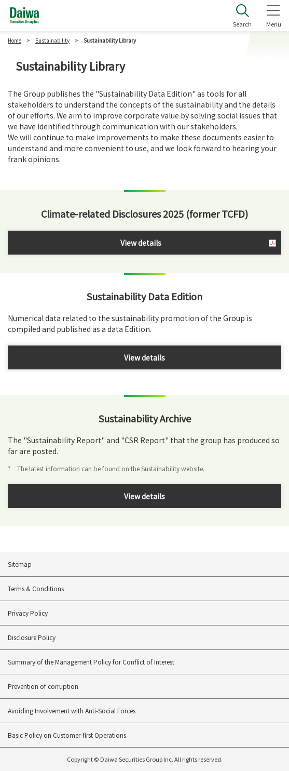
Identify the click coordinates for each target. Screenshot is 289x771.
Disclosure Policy (32, 637)
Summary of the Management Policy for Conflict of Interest (91, 661)
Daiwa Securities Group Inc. (25, 15)
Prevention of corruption (43, 686)
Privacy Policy (28, 612)
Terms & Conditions (36, 588)
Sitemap (20, 564)
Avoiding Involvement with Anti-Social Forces (71, 710)
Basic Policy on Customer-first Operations (67, 734)
